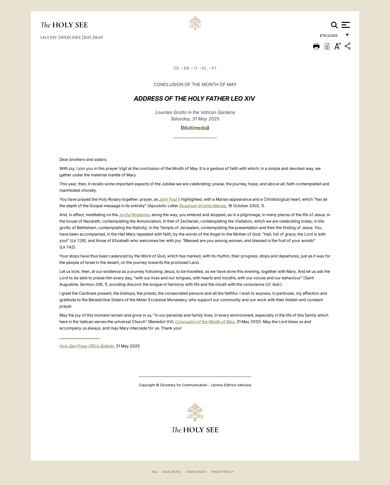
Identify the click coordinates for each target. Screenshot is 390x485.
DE (176, 68)
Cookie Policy (196, 472)
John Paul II (169, 199)
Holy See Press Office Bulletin (86, 345)
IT (195, 68)
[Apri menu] (345, 25)
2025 (87, 37)
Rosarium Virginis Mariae (202, 205)
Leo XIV (49, 37)
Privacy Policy (222, 472)
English (330, 37)
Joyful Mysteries (134, 214)
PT (214, 68)
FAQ (154, 472)
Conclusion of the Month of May (205, 321)
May (98, 37)
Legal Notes (171, 472)
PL (204, 68)
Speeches (71, 37)
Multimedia (195, 127)
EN (186, 68)
